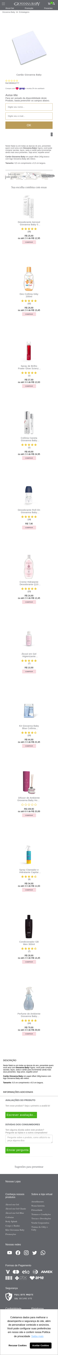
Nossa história (38, 1205)
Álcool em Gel (12, 1204)
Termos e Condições (41, 1214)
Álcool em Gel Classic (15, 1208)
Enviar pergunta (18, 1150)
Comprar (29, 242)
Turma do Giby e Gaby (39, 1228)
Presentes (48, 8)
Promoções (10, 1234)
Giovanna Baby (8, 12)
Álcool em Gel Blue (14, 1213)
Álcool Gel (9, 8)
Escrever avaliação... (21, 1114)
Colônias (9, 1217)
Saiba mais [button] (37, 1336)
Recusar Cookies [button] (18, 1345)
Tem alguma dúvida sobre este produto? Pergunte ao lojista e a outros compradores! (26, 1131)
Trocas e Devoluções (41, 1218)
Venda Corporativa (40, 1222)
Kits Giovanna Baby (14, 1229)
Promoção (29, 8)
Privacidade (36, 1210)
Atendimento (37, 1201)
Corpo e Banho (12, 1225)
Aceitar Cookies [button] (40, 1345)
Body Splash (11, 1221)
